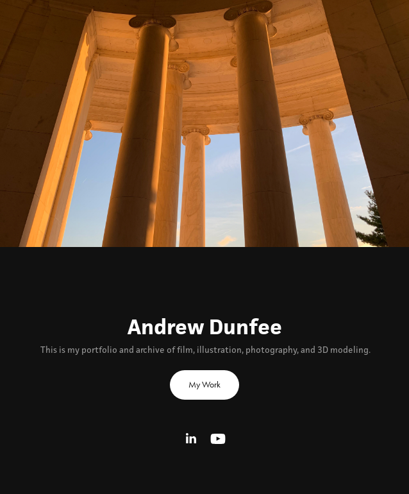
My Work (204, 384)
